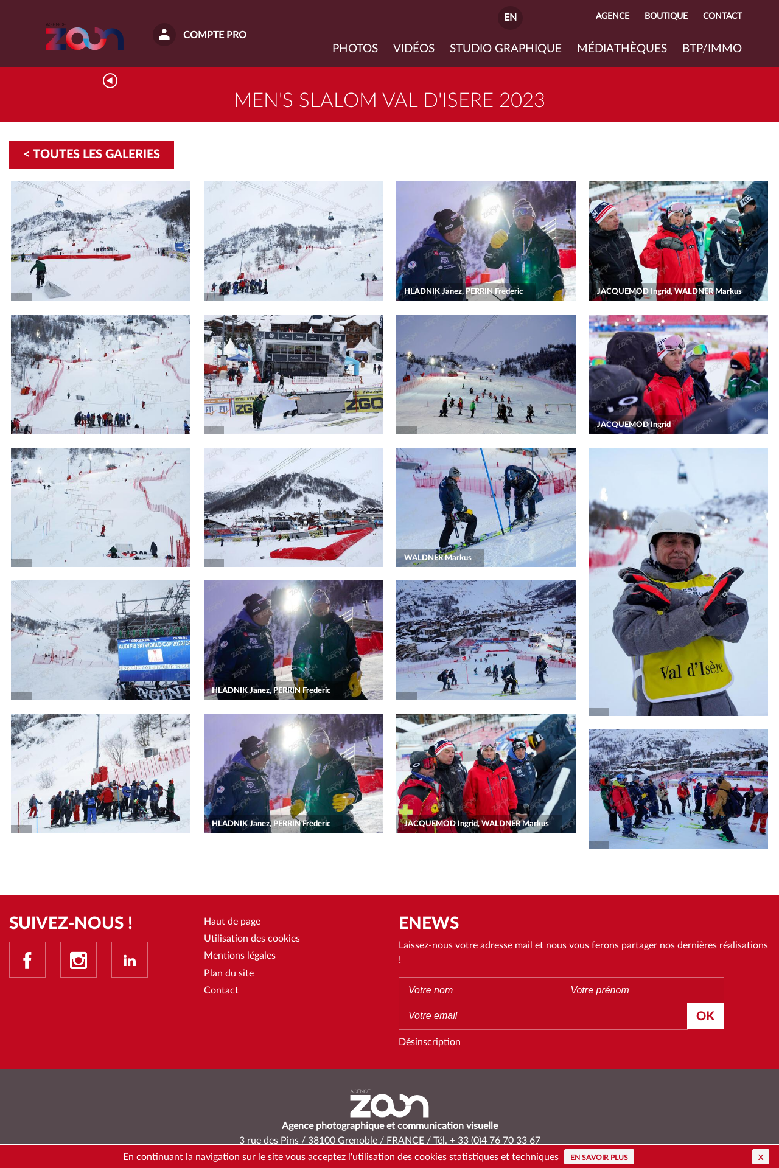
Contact (221, 991)
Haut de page (232, 922)
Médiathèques (622, 49)
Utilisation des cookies (252, 939)
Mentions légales (240, 957)
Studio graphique (506, 49)
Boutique (666, 16)
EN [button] (510, 18)
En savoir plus (599, 1157)
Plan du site (229, 974)
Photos (355, 49)
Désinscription (430, 1043)
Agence (612, 16)
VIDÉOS (414, 49)
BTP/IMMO (712, 49)
